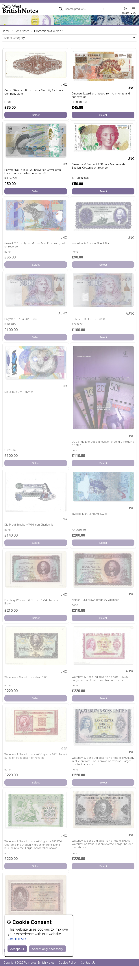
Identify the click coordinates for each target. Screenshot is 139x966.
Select (36, 114)
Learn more (17, 938)
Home (6, 31)
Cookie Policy (68, 962)
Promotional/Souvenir (48, 31)
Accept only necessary (47, 949)
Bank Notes (21, 31)
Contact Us (88, 962)
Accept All (17, 949)
